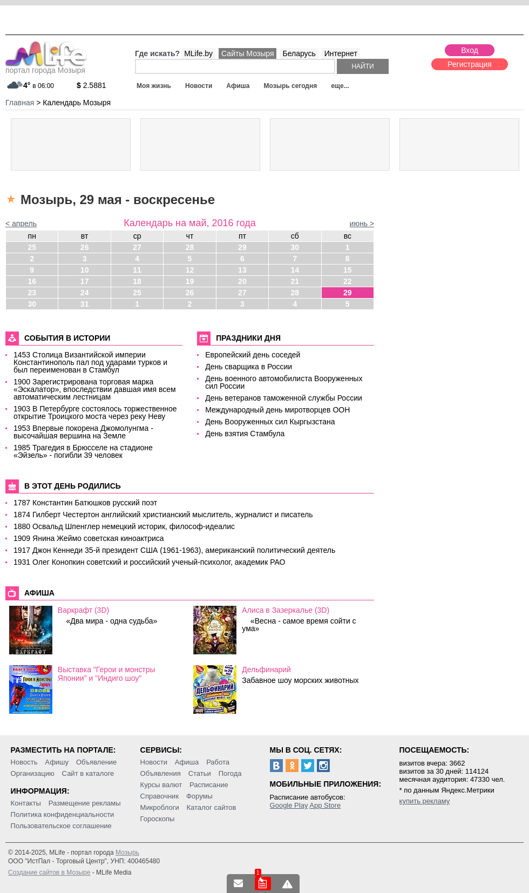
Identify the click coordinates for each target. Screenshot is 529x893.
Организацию (33, 773)
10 (84, 270)
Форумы (199, 796)
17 (84, 281)
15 (347, 270)
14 (295, 270)
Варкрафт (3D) (83, 610)
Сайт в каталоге (88, 773)
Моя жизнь (154, 86)
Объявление (96, 762)
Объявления (160, 773)
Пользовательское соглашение (61, 826)
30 (295, 247)
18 (137, 281)
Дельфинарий (266, 669)
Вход (469, 50)
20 (242, 281)
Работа (217, 762)
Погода (230, 773)
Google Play (289, 805)
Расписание (208, 785)
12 (190, 270)
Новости (198, 86)
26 (84, 247)
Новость (24, 762)
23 (32, 292)
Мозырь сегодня (290, 86)
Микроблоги (159, 807)
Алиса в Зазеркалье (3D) (285, 610)
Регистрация (469, 64)
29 (242, 247)
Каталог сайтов (211, 807)
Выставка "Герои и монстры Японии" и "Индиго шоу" (106, 673)
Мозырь (127, 852)
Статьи (199, 773)
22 (347, 281)
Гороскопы (157, 819)
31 (84, 304)
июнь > (362, 223)
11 (137, 270)
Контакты (26, 803)
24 (84, 292)
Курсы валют (161, 785)
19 (190, 281)
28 (190, 247)
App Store (325, 805)
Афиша (237, 86)
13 (242, 270)
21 (295, 281)
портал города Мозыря (46, 67)
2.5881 (91, 85)
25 (32, 247)
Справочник (159, 796)
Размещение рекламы (85, 803)
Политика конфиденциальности (62, 814)
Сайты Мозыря (247, 53)
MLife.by (198, 53)
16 (32, 281)
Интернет (340, 53)
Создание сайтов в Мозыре (49, 872)
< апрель (21, 223)
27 (137, 247)
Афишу (57, 762)
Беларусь (298, 53)
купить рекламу (424, 801)
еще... (340, 86)
